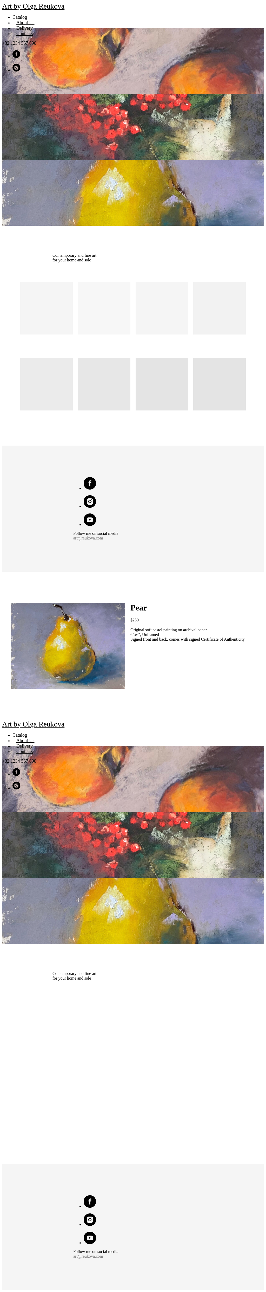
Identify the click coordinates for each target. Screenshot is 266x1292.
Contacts (24, 33)
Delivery (24, 28)
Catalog (19, 17)
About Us (25, 22)
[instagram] (16, 70)
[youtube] (90, 524)
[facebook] (16, 56)
